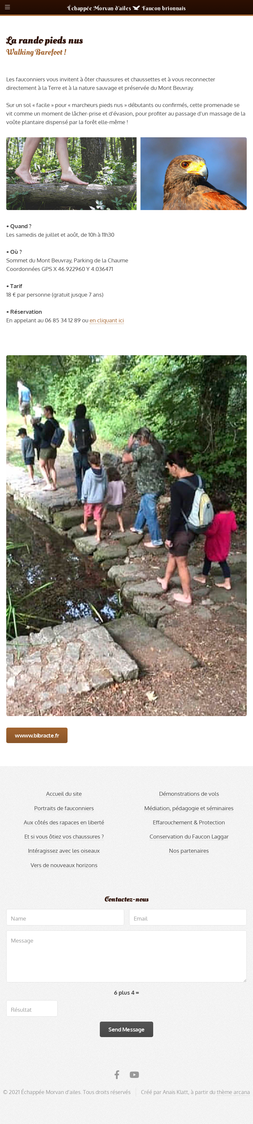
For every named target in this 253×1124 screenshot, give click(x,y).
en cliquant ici (107, 320)
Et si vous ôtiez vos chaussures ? (64, 836)
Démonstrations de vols (189, 793)
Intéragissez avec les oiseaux (64, 850)
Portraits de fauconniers (64, 808)
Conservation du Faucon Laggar (189, 836)
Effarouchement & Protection (189, 822)
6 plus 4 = (126, 992)
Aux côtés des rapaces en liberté (64, 822)
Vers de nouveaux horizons (64, 865)
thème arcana (233, 1092)
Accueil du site (64, 793)
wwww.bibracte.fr (37, 735)
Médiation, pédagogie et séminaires (189, 808)
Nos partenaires (189, 850)
